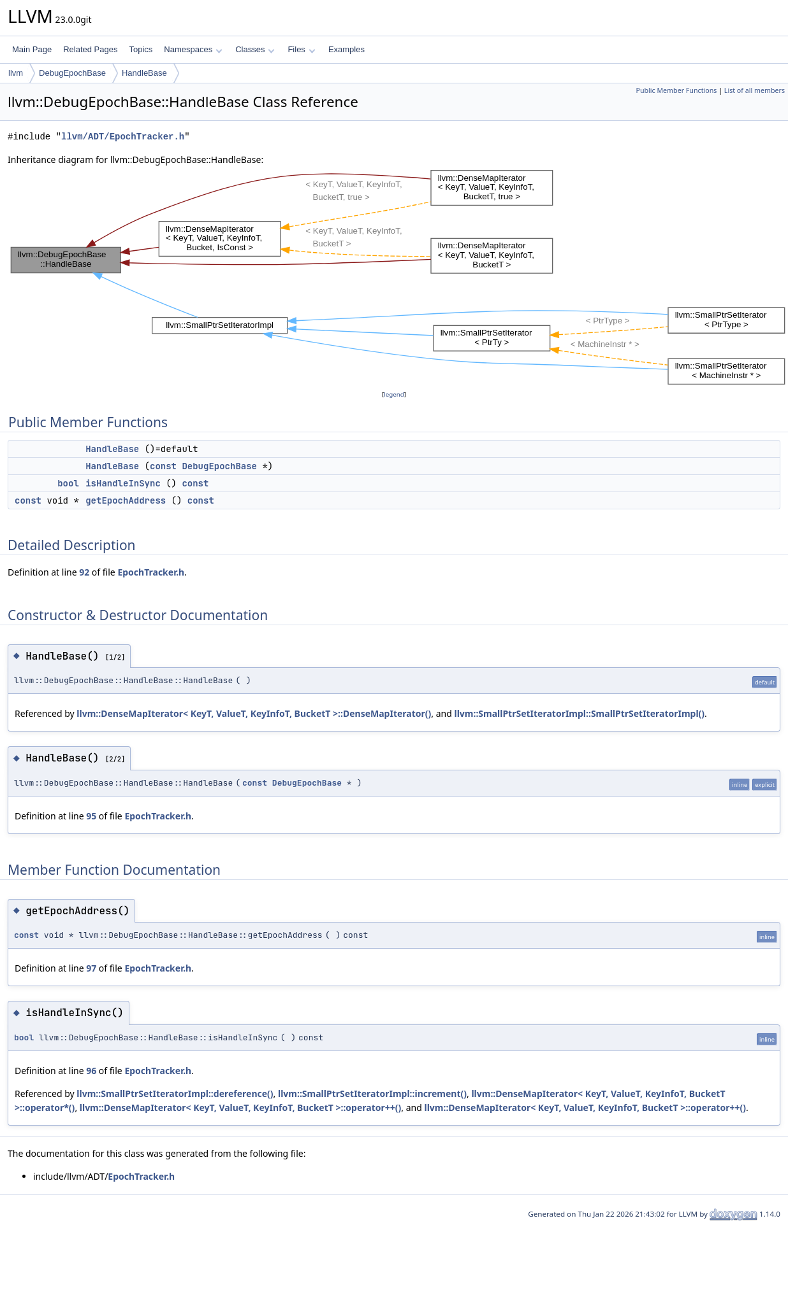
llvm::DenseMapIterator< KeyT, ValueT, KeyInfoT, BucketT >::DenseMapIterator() (254, 713)
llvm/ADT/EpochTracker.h (122, 137)
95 (91, 816)
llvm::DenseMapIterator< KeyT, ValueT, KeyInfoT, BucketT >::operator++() (241, 1107)
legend (394, 394)
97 (91, 968)
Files (301, 49)
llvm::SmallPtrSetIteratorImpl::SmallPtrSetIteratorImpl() (579, 713)
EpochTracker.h (150, 572)
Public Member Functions (676, 90)
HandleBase (144, 73)
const (163, 466)
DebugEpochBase (72, 73)
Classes (255, 49)
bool (68, 483)
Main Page (32, 49)
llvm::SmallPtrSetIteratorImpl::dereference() (175, 1093)
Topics (140, 49)
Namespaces (193, 49)
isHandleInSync (123, 483)
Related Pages (90, 49)
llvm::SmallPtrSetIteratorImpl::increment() (372, 1093)
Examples (346, 49)
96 (91, 1071)
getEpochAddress (125, 500)
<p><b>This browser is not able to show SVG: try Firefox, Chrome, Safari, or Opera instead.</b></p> (398, 277)
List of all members (754, 90)
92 (84, 572)
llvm (15, 73)
